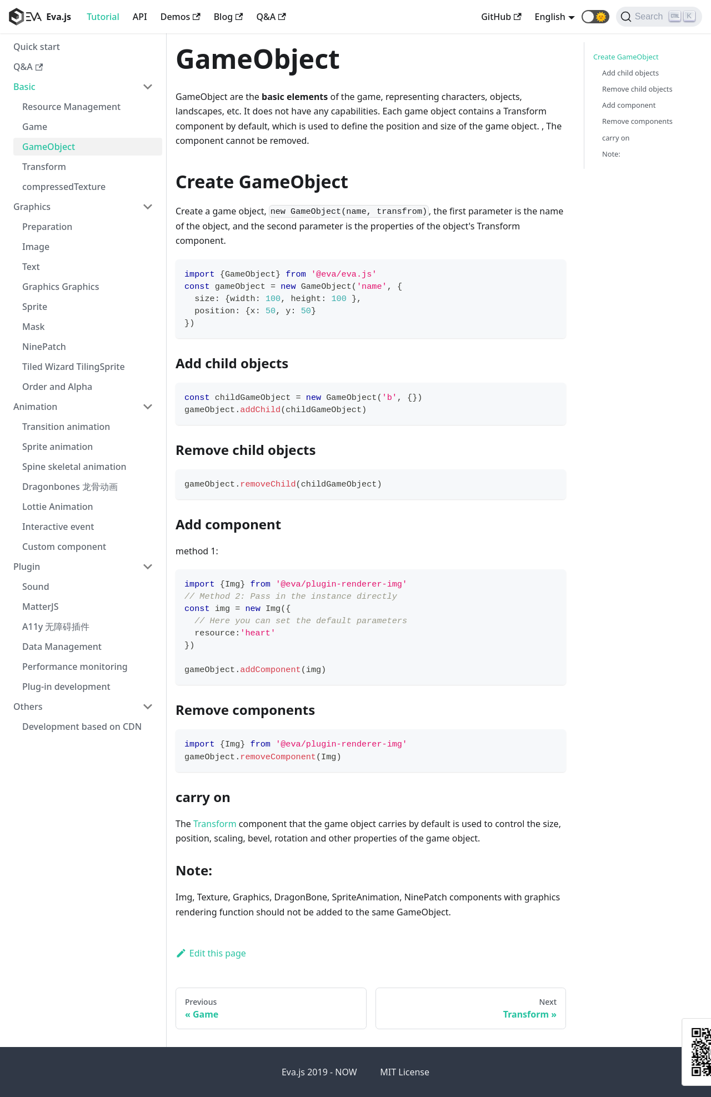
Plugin (26, 566)
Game (34, 127)
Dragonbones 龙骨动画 (70, 486)
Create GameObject (626, 57)
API (140, 17)
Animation (35, 406)
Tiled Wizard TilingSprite (73, 366)
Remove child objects (637, 89)
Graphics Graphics (60, 286)
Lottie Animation (57, 506)
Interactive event (58, 526)
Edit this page (211, 953)
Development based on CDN (82, 726)
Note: (611, 154)
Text (31, 267)
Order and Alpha (57, 386)
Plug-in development (66, 686)
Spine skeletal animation (74, 466)
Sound (35, 586)
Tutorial (103, 17)
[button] (595, 16)
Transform (44, 167)
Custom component (64, 546)
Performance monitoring (75, 666)
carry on (615, 138)
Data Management (62, 646)
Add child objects (630, 73)
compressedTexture (64, 187)
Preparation (47, 227)
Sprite (34, 306)
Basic (24, 87)
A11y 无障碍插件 (55, 626)
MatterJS (40, 606)
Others (27, 706)
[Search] (659, 17)
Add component (628, 105)
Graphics (32, 207)
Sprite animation (57, 446)
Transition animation (66, 426)
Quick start (36, 47)
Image (35, 247)
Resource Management (71, 107)
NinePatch (44, 346)
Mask (33, 326)
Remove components (637, 121)
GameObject (48, 147)
